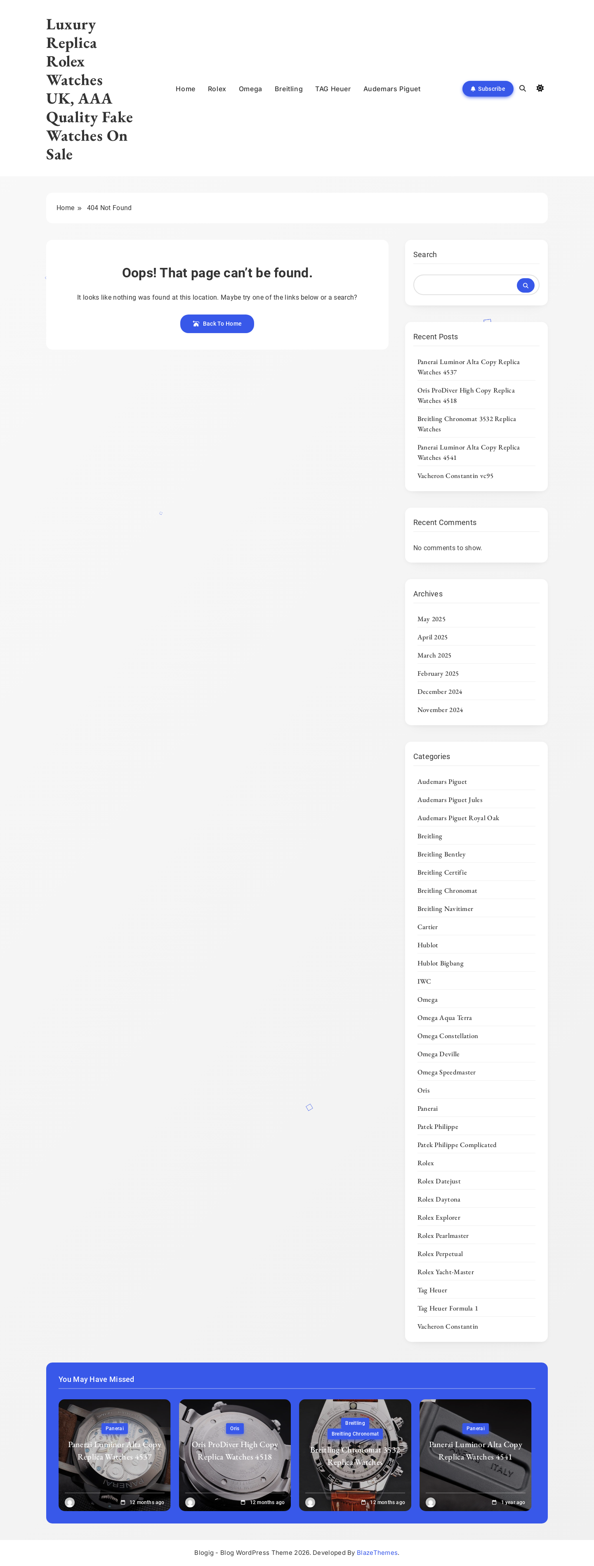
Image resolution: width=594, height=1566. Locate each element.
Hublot (427, 944)
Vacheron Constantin (447, 1326)
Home (185, 89)
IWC (424, 981)
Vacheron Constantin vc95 (455, 475)
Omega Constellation (447, 1035)
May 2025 (431, 618)
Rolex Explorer (438, 1217)
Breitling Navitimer (445, 908)
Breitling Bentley (441, 854)
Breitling (289, 89)
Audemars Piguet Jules (450, 799)
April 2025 (432, 636)
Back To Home (217, 323)
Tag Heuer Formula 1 (447, 1308)
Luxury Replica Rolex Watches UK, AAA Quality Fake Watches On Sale (89, 89)
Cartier (427, 926)
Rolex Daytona (439, 1199)
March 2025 (434, 655)
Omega (250, 89)
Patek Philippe (437, 1126)
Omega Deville (438, 1053)
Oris (423, 1090)
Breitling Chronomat (447, 890)
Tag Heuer (432, 1289)
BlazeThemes (377, 1553)
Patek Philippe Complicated (457, 1144)
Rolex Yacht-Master (445, 1271)
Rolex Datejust (439, 1180)
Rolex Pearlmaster (443, 1235)
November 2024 (440, 709)
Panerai (427, 1108)
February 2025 (438, 673)
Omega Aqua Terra (444, 1017)
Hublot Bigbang (440, 963)
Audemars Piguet (392, 89)
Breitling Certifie (442, 872)
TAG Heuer (333, 89)
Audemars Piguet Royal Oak (458, 817)
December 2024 (439, 691)
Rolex (217, 89)
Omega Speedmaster (446, 1071)
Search (425, 254)
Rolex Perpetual (440, 1253)
